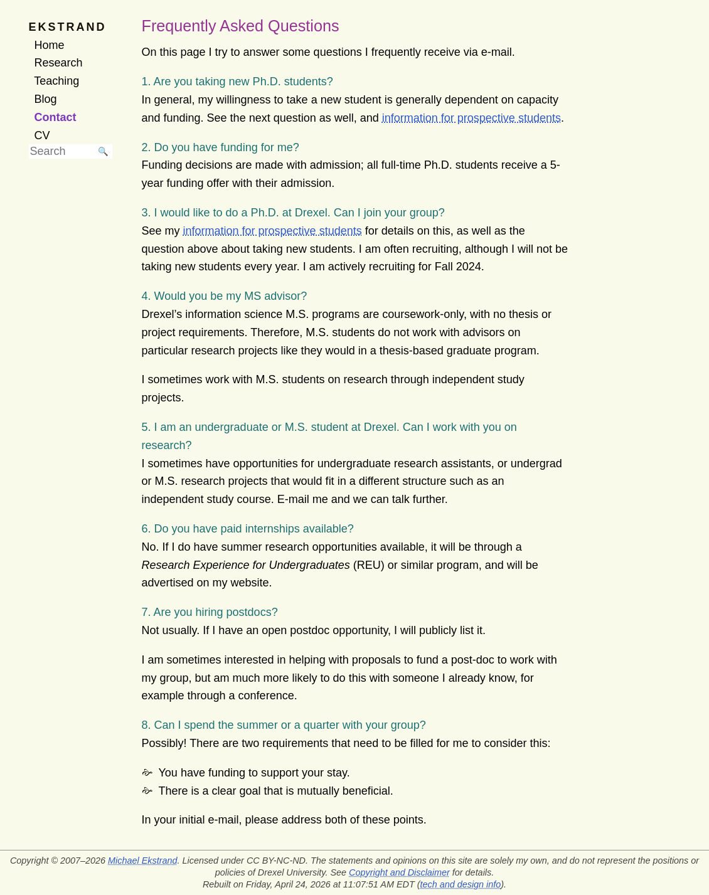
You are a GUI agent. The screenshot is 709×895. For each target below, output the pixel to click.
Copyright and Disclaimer (399, 872)
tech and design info (460, 884)
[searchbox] (61, 151)
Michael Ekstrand (142, 860)
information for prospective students (471, 118)
